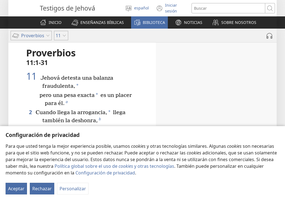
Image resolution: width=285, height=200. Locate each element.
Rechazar (42, 189)
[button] (98, 22)
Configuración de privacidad (105, 173)
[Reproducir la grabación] (269, 36)
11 (32, 76)
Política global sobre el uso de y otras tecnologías (114, 166)
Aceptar (16, 189)
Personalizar (73, 189)
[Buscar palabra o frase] (228, 8)
